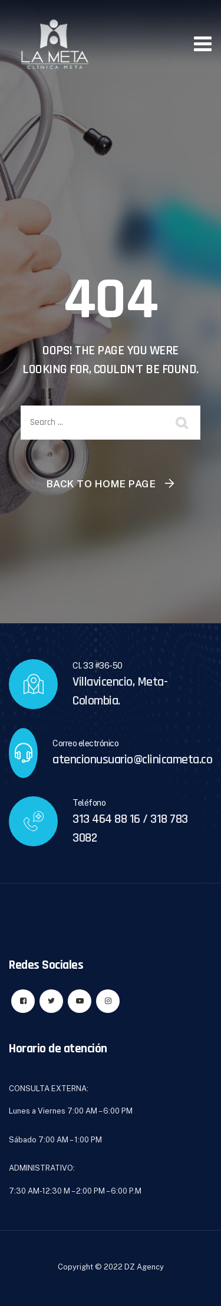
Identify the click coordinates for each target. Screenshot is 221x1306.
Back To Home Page (101, 484)
